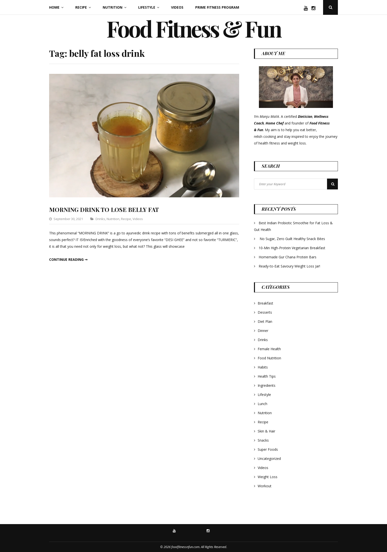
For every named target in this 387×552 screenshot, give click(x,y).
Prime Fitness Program (217, 7)
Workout (264, 486)
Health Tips (267, 376)
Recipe (81, 7)
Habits (263, 367)
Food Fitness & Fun (193, 28)
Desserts (265, 312)
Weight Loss (267, 476)
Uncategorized (269, 458)
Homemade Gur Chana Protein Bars (287, 257)
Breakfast (265, 303)
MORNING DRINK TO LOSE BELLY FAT (104, 209)
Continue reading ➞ (68, 259)
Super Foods (268, 449)
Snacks (263, 440)
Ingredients (266, 385)
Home (54, 7)
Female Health (269, 349)
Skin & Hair (266, 431)
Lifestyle (146, 7)
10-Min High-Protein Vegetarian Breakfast (292, 247)
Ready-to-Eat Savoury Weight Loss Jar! (289, 266)
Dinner (263, 330)
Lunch (262, 403)
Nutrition (112, 7)
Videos (177, 7)
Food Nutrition (269, 358)
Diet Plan (265, 321)
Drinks (100, 219)
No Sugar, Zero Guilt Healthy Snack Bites (292, 238)
